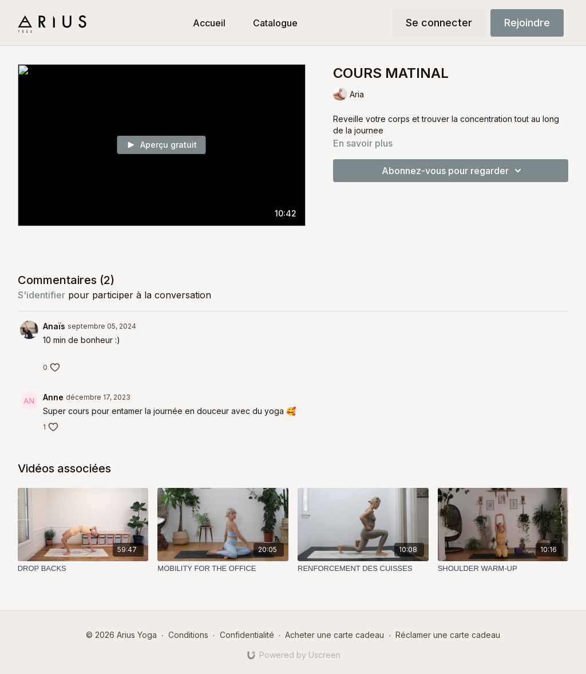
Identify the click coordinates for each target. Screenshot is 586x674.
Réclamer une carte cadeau (447, 635)
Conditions (188, 635)
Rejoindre (527, 23)
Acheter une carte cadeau (334, 635)
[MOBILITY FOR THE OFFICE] (222, 568)
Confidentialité (247, 635)
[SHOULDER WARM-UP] (503, 568)
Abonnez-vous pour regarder (453, 171)
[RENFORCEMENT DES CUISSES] (363, 568)
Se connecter (439, 23)
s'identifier (41, 295)
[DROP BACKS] (83, 568)
